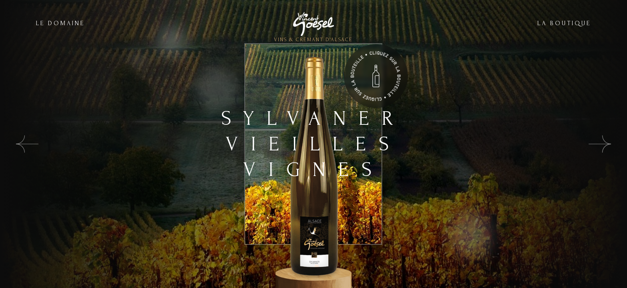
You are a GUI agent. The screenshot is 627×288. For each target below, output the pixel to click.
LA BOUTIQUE (564, 23)
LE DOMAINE (60, 23)
